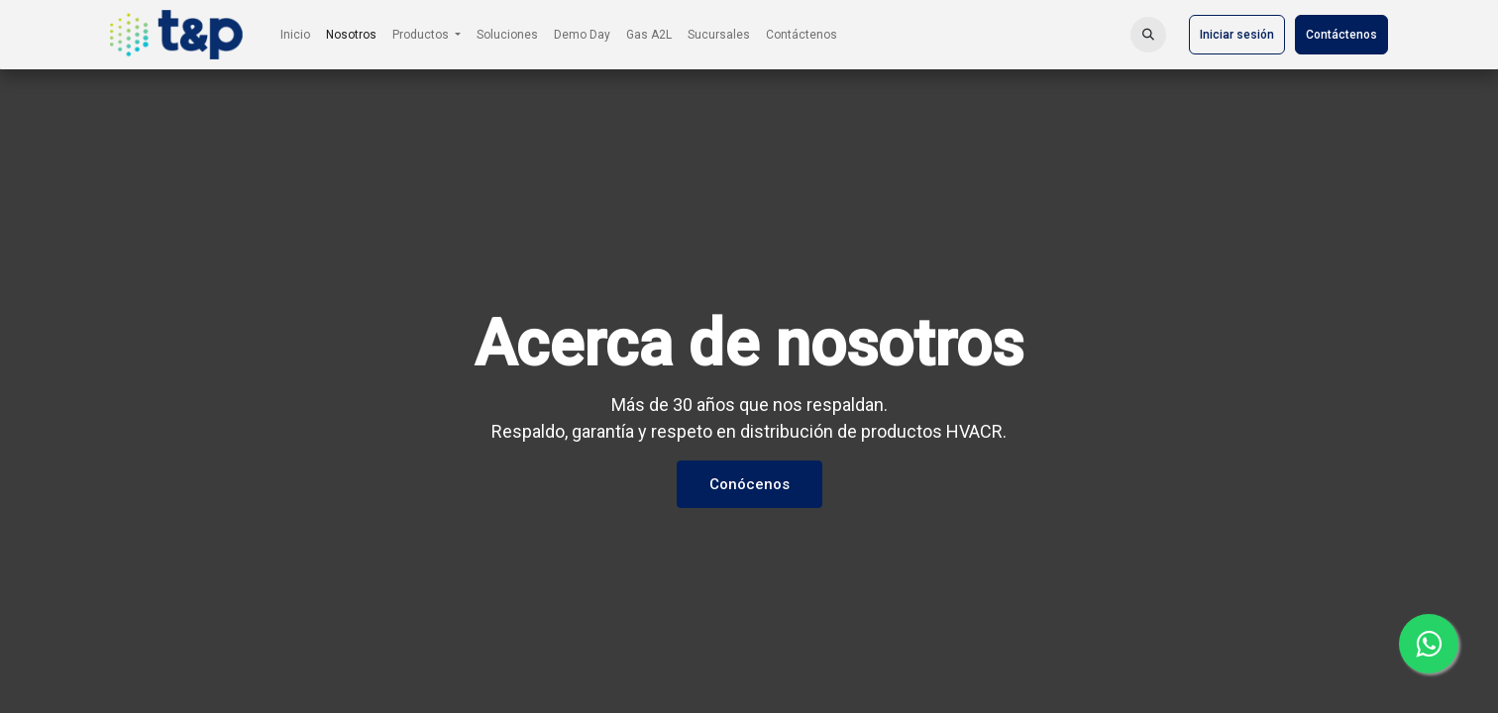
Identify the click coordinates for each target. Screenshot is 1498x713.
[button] (1148, 34)
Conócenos (749, 484)
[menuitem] (295, 34)
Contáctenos (1341, 35)
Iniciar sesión (1237, 35)
